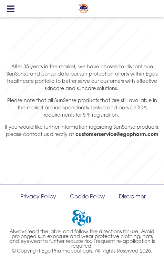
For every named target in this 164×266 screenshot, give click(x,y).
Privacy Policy (38, 197)
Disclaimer (132, 197)
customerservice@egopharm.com (116, 134)
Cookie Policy (87, 197)
